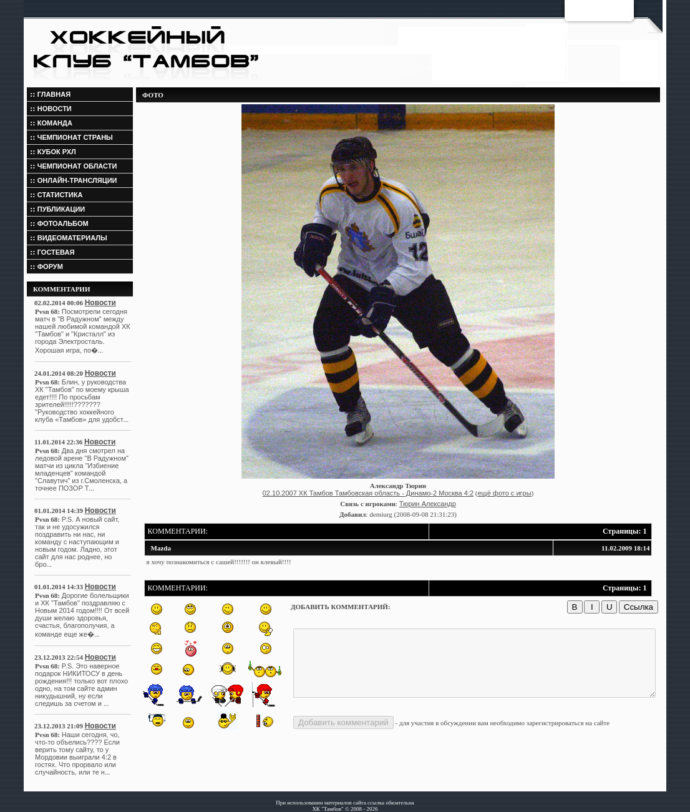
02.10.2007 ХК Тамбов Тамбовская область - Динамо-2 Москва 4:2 (368, 493)
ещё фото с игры (504, 493)
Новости (78, 302)
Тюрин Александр (427, 503)
